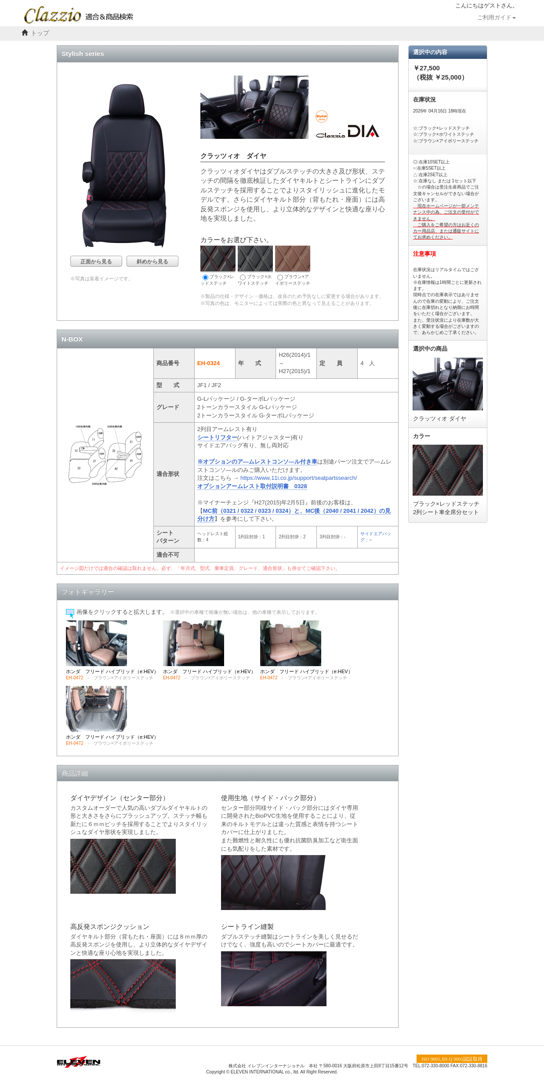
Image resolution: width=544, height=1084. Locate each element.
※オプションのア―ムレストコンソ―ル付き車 (257, 461)
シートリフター (217, 437)
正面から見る (96, 261)
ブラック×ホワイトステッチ (255, 266)
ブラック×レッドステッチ (218, 266)
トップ (40, 33)
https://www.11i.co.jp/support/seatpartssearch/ (298, 478)
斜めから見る (152, 261)
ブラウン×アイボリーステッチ (292, 266)
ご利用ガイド (496, 18)
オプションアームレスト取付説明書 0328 (252, 486)
